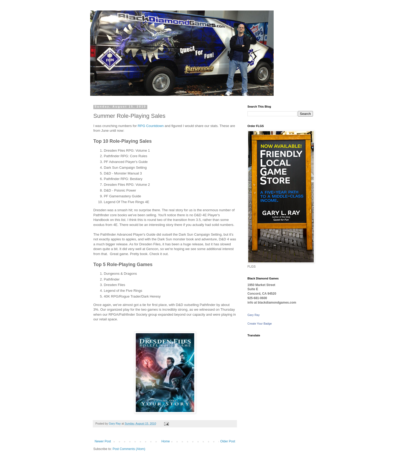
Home (165, 441)
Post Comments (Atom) (128, 449)
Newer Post (103, 441)
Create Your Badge (259, 323)
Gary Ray (253, 314)
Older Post (227, 441)
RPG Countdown (151, 126)
